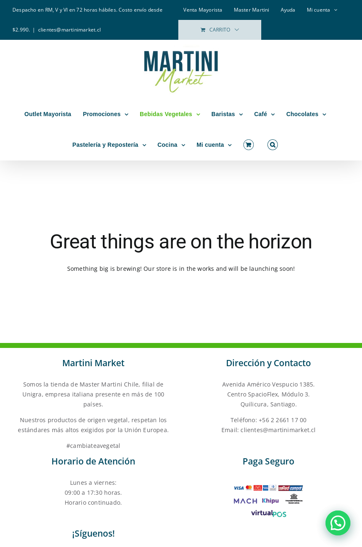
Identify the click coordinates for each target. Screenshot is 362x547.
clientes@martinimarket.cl (69, 29)
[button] (272, 144)
